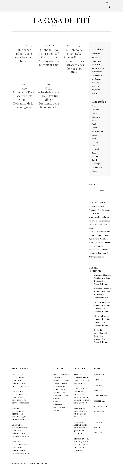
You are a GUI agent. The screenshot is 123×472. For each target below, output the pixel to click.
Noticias (95, 142)
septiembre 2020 (98, 75)
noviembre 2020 (98, 68)
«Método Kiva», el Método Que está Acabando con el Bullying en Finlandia (98, 253)
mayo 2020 (96, 90)
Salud (55, 46)
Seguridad (95, 156)
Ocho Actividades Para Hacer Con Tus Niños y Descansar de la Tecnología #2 (48, 97)
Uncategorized (97, 167)
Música (94, 135)
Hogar (94, 128)
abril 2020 (95, 93)
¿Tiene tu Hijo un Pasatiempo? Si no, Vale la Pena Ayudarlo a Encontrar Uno (48, 57)
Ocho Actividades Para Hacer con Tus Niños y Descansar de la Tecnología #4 (23, 97)
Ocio (23, 84)
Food (94, 124)
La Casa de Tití (61, 20)
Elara (14, 463)
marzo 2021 (96, 57)
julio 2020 (95, 82)
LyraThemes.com (41, 463)
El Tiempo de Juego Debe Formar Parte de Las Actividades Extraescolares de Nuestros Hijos (74, 61)
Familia (23, 46)
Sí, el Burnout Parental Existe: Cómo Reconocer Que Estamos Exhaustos (100, 242)
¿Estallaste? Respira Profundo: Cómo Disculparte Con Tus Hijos (100, 210)
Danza (94, 113)
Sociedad (95, 160)
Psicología (29, 46)
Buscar (92, 184)
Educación (16, 46)
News (94, 138)
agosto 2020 (96, 79)
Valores (94, 171)
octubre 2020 (97, 72)
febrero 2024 (96, 54)
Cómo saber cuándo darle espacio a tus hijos (23, 55)
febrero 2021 (96, 61)
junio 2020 (95, 86)
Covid (94, 106)
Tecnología (96, 164)
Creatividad (96, 110)
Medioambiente (97, 131)
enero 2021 (96, 64)
